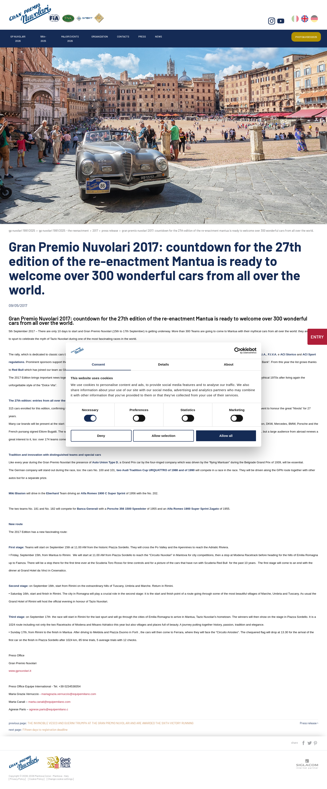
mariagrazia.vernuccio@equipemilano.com (68, 694)
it (296, 21)
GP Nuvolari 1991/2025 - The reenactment (64, 230)
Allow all (226, 436)
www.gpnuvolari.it (20, 670)
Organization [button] (141, 35)
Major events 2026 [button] (99, 35)
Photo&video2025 (301, 35)
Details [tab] (163, 364)
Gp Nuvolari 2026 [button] (25, 35)
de (314, 21)
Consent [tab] (98, 364)
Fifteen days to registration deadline (45, 729)
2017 (95, 230)
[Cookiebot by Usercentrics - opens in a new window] (237, 350)
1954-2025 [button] (61, 35)
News (225, 35)
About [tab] (228, 364)
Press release (110, 230)
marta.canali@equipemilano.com (49, 701)
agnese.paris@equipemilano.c (48, 709)
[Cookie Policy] (36, 778)
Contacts (174, 35)
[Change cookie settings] (60, 778)
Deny (101, 436)
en (305, 21)
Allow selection (163, 436)
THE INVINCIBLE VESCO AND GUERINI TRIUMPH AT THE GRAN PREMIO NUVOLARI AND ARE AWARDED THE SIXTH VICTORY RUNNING (110, 723)
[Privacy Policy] (17, 778)
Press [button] (201, 35)
